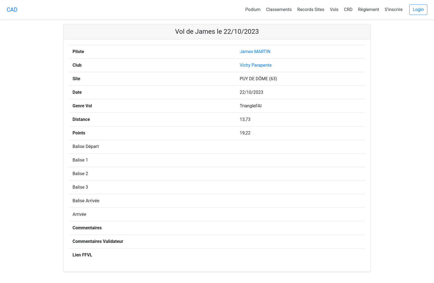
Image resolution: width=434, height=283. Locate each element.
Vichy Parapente (256, 65)
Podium (252, 9)
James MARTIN (255, 51)
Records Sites (310, 9)
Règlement (368, 9)
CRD (348, 9)
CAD (12, 9)
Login (418, 9)
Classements (279, 9)
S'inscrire (394, 9)
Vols (334, 9)
